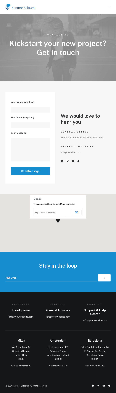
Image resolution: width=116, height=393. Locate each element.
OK (76, 212)
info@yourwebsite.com (21, 316)
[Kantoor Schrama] (21, 7)
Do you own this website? (45, 212)
